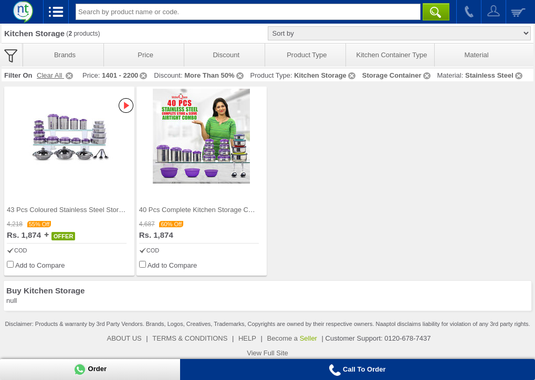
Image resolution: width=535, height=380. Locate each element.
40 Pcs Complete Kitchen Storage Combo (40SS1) (215, 210)
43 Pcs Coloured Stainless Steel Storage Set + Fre (83, 210)
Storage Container (397, 75)
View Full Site (267, 353)
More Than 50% (214, 75)
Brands (65, 55)
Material (476, 55)
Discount (226, 55)
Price (145, 55)
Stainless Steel (494, 75)
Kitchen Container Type (391, 55)
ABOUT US (124, 338)
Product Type (307, 55)
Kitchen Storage (325, 75)
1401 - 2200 (125, 75)
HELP (247, 338)
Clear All (56, 75)
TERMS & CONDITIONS (189, 338)
